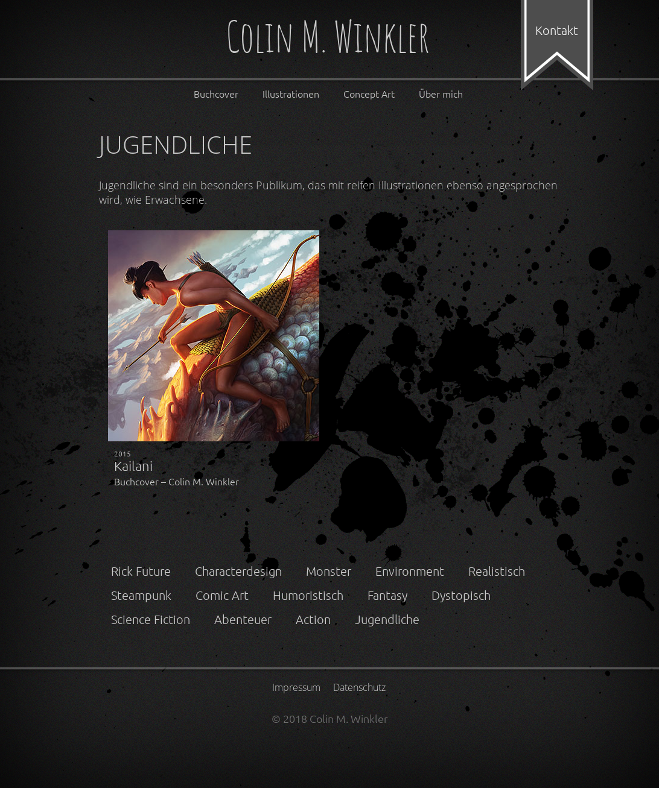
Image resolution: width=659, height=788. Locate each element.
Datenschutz (359, 687)
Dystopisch (461, 595)
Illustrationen (291, 93)
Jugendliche (387, 619)
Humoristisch (308, 595)
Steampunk (141, 595)
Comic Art (222, 595)
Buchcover (216, 93)
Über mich (441, 93)
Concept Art (369, 93)
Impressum (296, 687)
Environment (409, 571)
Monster (328, 571)
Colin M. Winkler (328, 39)
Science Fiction (150, 619)
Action (313, 619)
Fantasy (387, 595)
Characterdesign (238, 571)
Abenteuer (243, 619)
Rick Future (141, 571)
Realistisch (496, 571)
